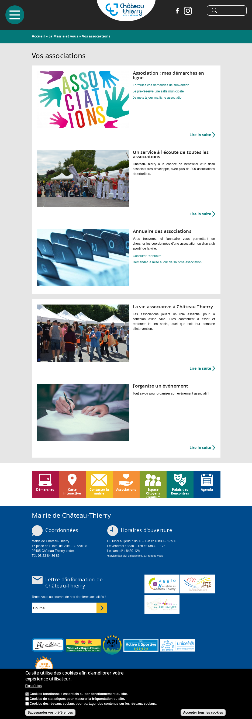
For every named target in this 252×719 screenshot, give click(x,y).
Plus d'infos (33, 687)
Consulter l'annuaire (147, 256)
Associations (126, 489)
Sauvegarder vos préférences (50, 714)
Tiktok (198, 10)
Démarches (45, 489)
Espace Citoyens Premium (153, 492)
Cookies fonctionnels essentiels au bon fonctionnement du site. (79, 695)
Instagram (187, 10)
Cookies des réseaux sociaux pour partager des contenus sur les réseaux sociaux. (93, 705)
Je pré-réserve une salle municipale (158, 91)
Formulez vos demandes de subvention (161, 85)
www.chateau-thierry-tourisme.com (161, 604)
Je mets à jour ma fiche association (158, 97)
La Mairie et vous (63, 36)
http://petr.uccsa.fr (197, 584)
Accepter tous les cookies (203, 714)
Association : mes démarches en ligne (168, 75)
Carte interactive (72, 491)
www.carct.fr (161, 584)
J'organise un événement (160, 386)
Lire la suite (202, 134)
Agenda (207, 489)
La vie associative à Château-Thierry (173, 306)
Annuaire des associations (162, 231)
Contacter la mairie (99, 491)
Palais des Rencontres (180, 491)
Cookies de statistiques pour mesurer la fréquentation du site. (77, 700)
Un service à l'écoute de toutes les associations (171, 154)
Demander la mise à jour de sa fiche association (167, 262)
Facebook (177, 10)
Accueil (38, 36)
